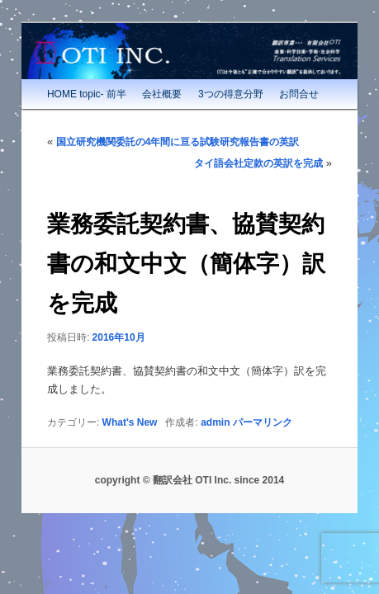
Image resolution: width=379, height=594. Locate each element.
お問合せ (281, 78)
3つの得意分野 (212, 78)
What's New (112, 406)
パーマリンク (244, 406)
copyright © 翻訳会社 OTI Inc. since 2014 (190, 464)
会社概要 (143, 78)
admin (196, 406)
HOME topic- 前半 (68, 78)
